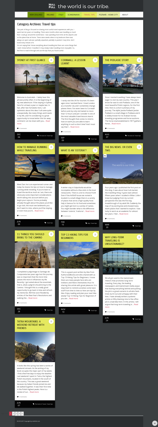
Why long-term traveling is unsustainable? (114, 240)
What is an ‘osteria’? (73, 150)
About (125, 15)
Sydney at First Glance (31, 60)
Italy (60, 15)
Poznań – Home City (108, 15)
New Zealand (36, 15)
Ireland (50, 15)
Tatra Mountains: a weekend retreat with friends (30, 325)
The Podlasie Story (117, 60)
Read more (74, 127)
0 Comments (23, 128)
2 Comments (23, 303)
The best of (42, 135)
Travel (44, 404)
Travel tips (89, 15)
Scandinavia (73, 15)
